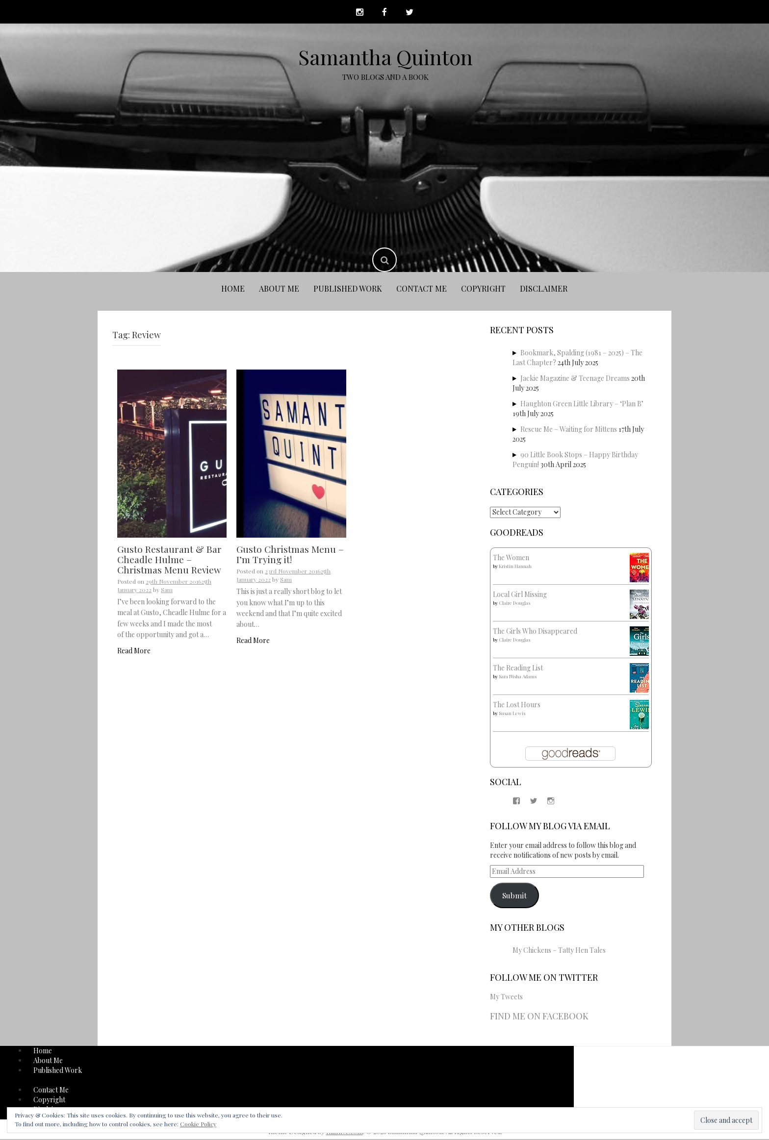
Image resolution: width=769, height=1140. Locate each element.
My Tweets (506, 998)
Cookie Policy (198, 1124)
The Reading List (518, 668)
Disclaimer (543, 290)
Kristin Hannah (515, 567)
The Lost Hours (516, 705)
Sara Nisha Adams (518, 677)
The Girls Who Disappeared (535, 632)
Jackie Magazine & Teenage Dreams (575, 379)
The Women (511, 558)
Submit (514, 896)
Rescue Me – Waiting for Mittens (568, 430)
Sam (167, 591)
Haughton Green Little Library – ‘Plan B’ (581, 404)
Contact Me (421, 290)
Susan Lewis (512, 714)
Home (233, 290)
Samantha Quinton (385, 58)
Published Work (347, 290)
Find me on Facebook (539, 1017)
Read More (134, 651)
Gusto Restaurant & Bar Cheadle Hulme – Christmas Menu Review (169, 560)
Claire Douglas (514, 603)
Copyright (483, 290)
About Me (279, 290)
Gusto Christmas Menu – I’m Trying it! (290, 555)
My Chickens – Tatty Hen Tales (559, 951)
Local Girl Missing (520, 595)
